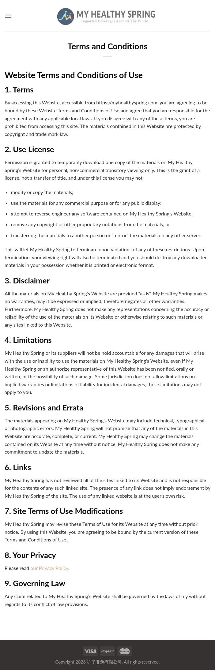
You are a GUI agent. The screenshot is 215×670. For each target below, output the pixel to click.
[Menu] (8, 15)
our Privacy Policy (49, 568)
